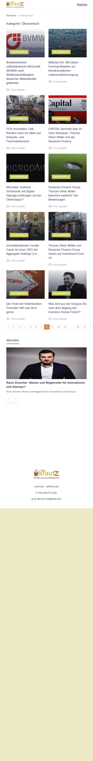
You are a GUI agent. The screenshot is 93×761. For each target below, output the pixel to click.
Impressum (52, 486)
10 (58, 327)
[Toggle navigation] (83, 4)
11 (65, 327)
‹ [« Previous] (8, 327)
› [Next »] (90, 327)
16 (78, 327)
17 (84, 327)
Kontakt (39, 486)
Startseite (11, 15)
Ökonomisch (19, 52)
